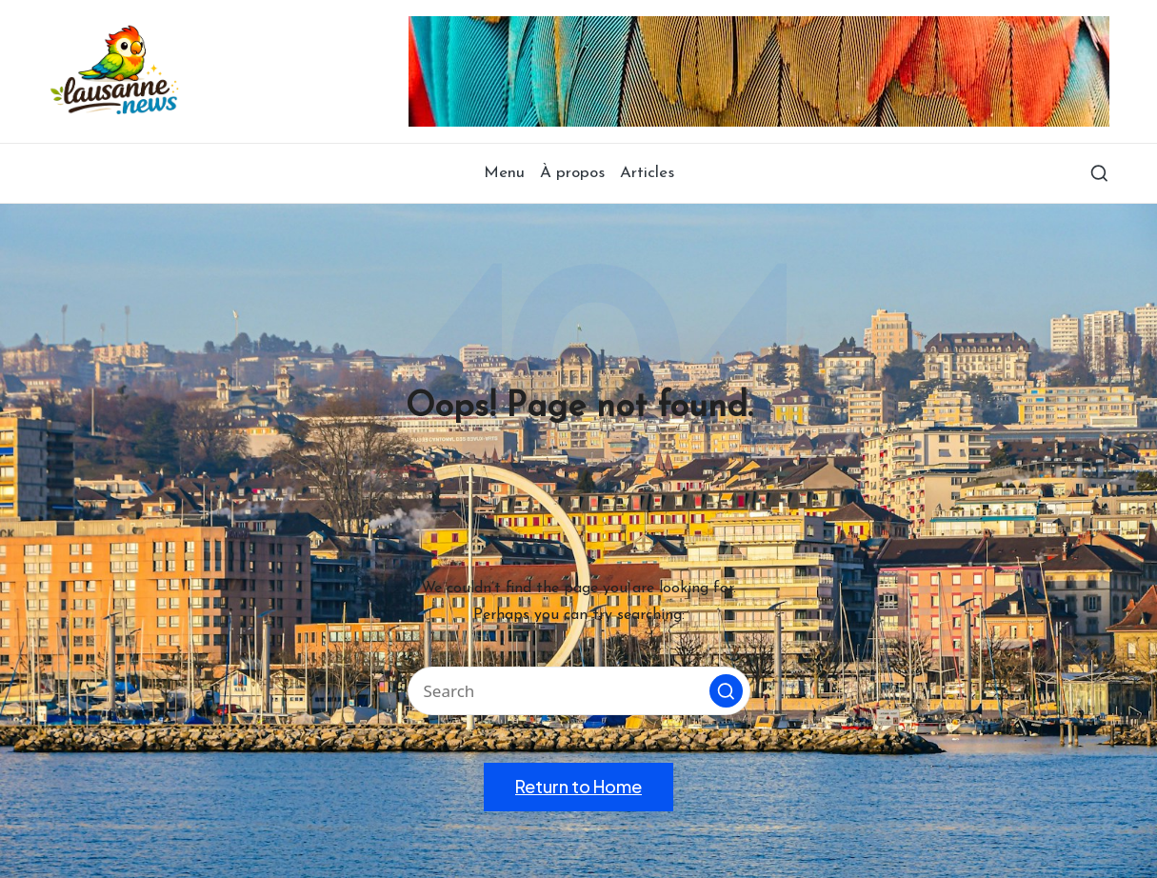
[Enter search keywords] (579, 691)
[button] (726, 691)
